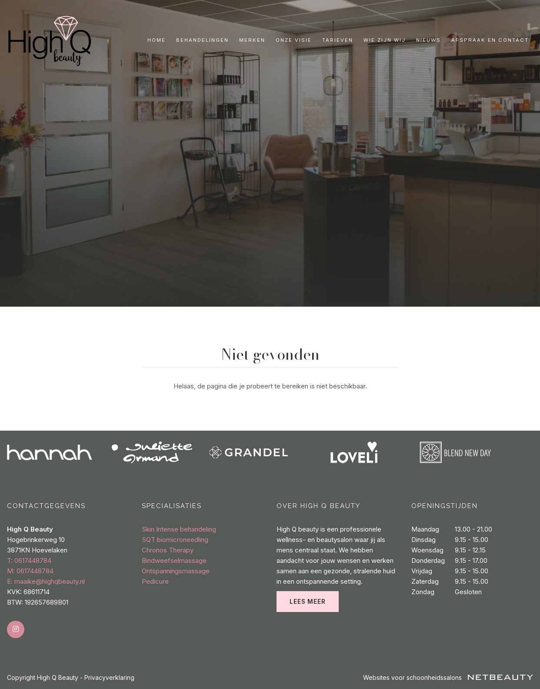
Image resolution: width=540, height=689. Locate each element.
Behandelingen (202, 40)
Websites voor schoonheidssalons (448, 677)
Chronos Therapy (167, 550)
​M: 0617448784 (30, 571)
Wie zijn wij (384, 40)
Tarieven (337, 40)
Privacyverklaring (109, 677)
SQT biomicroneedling (175, 539)
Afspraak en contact (490, 40)
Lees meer (308, 601)
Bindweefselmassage (174, 560)
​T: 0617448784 (29, 560)
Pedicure (155, 581)
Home (156, 40)
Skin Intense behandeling (179, 529)
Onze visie (294, 40)
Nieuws (428, 40)
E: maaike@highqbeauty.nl (46, 581)
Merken (252, 40)
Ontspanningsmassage (176, 571)
